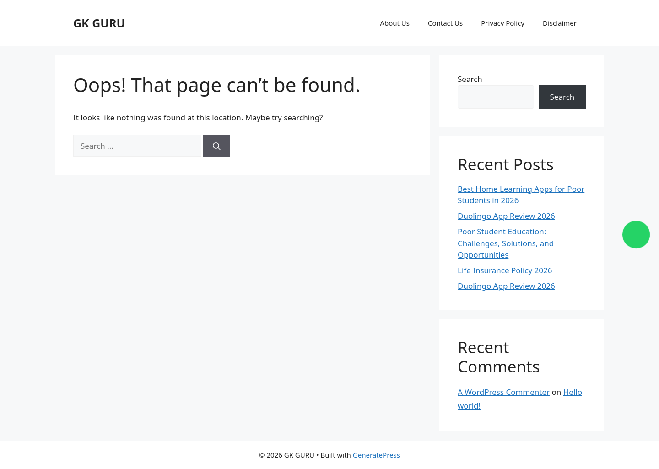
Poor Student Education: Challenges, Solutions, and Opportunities (506, 243)
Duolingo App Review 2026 (506, 215)
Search (470, 79)
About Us (395, 22)
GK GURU (99, 23)
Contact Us (445, 22)
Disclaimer (560, 22)
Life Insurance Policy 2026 (505, 270)
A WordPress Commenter (504, 392)
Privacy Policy (502, 22)
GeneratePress (376, 454)
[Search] (216, 146)
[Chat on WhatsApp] (636, 234)
